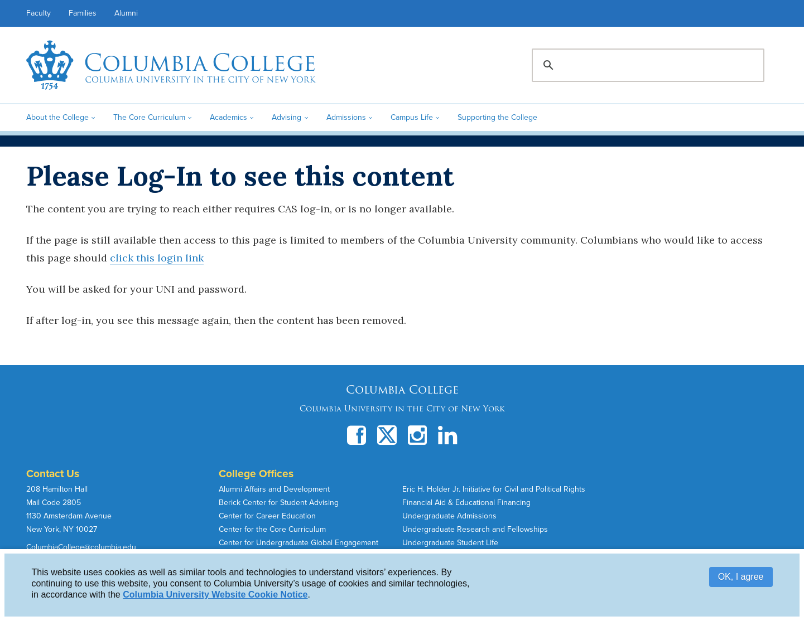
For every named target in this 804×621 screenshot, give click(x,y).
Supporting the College (497, 117)
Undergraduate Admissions (449, 516)
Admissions (346, 117)
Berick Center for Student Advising (279, 502)
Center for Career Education (267, 516)
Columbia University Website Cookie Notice (215, 594)
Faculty (38, 13)
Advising (286, 117)
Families (83, 13)
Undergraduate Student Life (450, 542)
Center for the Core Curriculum (272, 529)
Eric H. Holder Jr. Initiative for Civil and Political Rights (493, 489)
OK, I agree (741, 576)
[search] (646, 65)
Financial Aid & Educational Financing (466, 502)
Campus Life (412, 117)
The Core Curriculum (149, 117)
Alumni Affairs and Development (274, 489)
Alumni (126, 13)
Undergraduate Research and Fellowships (475, 529)
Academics (228, 117)
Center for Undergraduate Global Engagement (298, 542)
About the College (57, 117)
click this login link (157, 257)
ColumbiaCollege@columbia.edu (81, 547)
